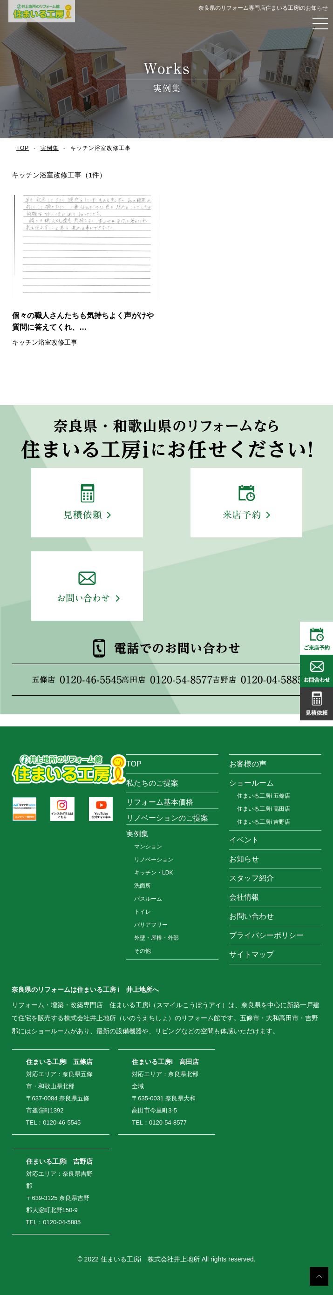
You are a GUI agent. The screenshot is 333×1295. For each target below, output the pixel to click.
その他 (142, 951)
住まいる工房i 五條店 (263, 796)
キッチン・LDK (153, 872)
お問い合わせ (251, 916)
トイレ (142, 912)
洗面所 (142, 885)
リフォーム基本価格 (159, 802)
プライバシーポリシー (266, 935)
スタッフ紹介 (251, 878)
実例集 (50, 148)
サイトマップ (251, 954)
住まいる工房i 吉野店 (263, 822)
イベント (244, 840)
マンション (148, 846)
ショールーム (251, 783)
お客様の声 (247, 764)
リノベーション (153, 859)
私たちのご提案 (152, 783)
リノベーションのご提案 (167, 818)
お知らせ (244, 859)
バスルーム (148, 898)
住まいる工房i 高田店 (263, 809)
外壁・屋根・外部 (156, 938)
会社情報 (244, 897)
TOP (22, 148)
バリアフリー (151, 925)
